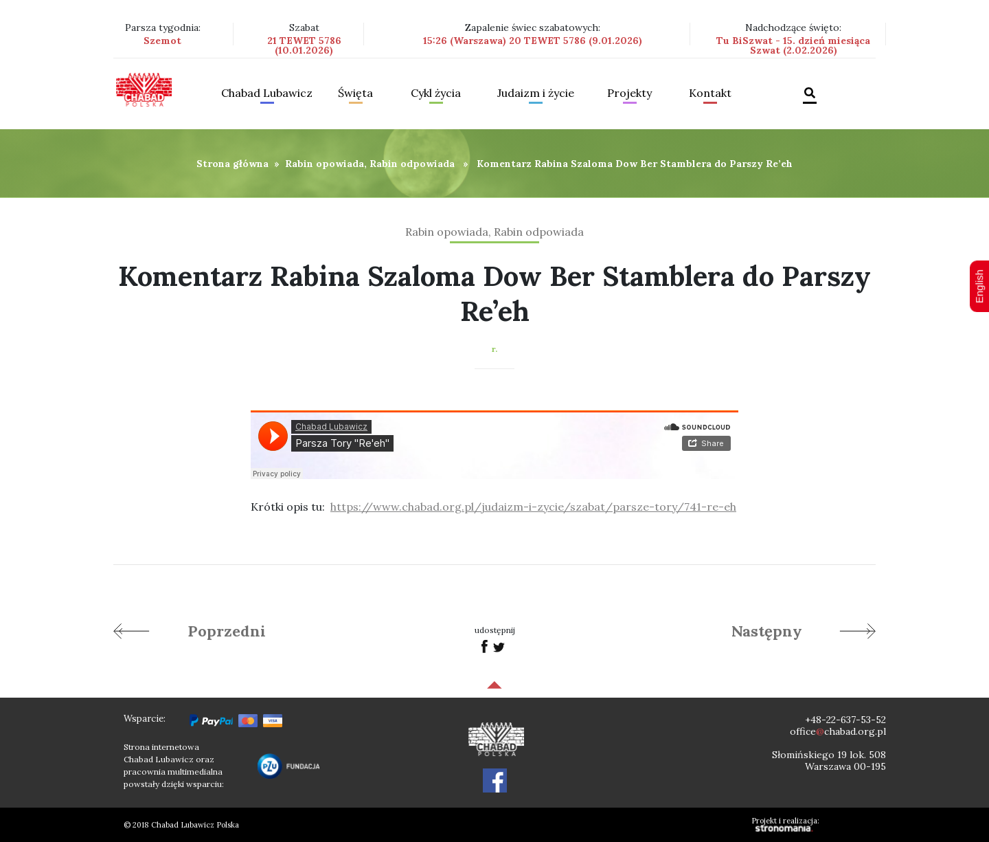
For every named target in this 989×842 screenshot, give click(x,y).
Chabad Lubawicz (266, 93)
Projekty (629, 93)
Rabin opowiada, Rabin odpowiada (370, 163)
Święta (355, 93)
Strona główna (232, 163)
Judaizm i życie (535, 93)
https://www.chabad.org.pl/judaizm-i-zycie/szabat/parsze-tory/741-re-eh (533, 506)
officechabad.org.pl (838, 731)
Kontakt (710, 93)
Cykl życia (436, 93)
